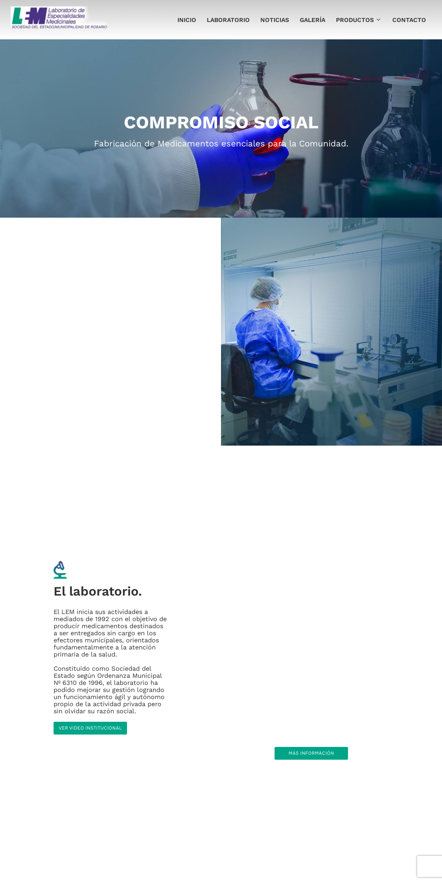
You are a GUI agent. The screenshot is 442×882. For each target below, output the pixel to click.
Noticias (274, 19)
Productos (359, 19)
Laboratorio (228, 19)
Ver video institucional (90, 728)
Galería (312, 19)
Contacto (409, 19)
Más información (311, 753)
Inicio (186, 19)
